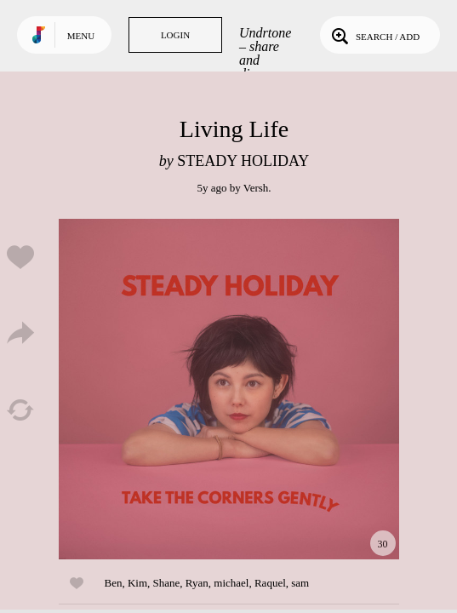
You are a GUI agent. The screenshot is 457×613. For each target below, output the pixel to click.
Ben (114, 582)
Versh (256, 187)
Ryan (197, 582)
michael (231, 582)
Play (229, 389)
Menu (80, 36)
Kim (137, 582)
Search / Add (374, 35)
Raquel (270, 582)
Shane (166, 582)
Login (175, 35)
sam (300, 582)
